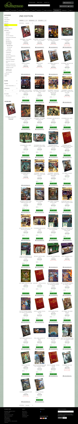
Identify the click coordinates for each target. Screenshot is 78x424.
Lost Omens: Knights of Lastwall (53, 64)
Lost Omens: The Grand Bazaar (67, 310)
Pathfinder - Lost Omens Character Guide (39, 118)
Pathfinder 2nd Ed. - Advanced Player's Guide (53, 145)
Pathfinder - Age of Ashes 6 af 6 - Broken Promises (53, 40)
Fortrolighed (32, 2)
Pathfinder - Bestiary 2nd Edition (67, 64)
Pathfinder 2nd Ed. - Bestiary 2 (25, 173)
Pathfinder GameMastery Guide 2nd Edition (26, 118)
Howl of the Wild (40, 389)
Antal (64, 70)
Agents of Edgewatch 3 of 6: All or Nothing (53, 227)
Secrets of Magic (26, 63)
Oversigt (6, 420)
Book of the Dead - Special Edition (53, 363)
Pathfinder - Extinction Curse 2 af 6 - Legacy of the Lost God (67, 91)
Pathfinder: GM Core (67, 362)
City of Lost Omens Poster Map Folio (53, 337)
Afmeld (64, 415)
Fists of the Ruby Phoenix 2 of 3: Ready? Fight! (67, 282)
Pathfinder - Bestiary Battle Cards (53, 118)
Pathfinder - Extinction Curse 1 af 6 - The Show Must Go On (53, 91)
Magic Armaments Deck (67, 254)
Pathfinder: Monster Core (26, 389)
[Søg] (49, 5)
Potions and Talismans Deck (53, 254)
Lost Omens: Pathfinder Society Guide (53, 201)
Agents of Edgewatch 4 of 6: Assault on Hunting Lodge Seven (67, 228)
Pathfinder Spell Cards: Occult (67, 118)
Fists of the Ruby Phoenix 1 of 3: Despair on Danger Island (53, 282)
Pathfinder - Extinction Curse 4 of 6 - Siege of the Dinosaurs (53, 173)
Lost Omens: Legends (67, 172)
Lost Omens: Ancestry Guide (25, 281)
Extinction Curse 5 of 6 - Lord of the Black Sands (67, 201)
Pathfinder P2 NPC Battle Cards (39, 227)
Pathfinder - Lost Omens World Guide (10, 117)
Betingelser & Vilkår (8, 412)
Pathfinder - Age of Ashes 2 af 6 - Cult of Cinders (39, 40)
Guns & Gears (39, 63)
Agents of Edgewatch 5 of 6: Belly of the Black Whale (26, 255)
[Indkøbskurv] (68, 3)
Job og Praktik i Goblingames (10, 418)
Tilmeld (60, 415)
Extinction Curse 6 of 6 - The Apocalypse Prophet (25, 227)
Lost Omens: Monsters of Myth (26, 337)
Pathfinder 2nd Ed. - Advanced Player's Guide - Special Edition (67, 145)
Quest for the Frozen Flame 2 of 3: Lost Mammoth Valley (67, 337)
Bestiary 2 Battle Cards (39, 254)
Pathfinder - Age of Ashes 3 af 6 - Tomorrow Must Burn (25, 90)
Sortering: (21, 23)
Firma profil (39, 2)
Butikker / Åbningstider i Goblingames (9, 409)
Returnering (7, 416)
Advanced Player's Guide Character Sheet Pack (25, 201)
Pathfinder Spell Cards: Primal (25, 145)
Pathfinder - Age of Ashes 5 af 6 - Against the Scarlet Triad (39, 91)
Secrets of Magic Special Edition (39, 310)
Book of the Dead (26, 362)
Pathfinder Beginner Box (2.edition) (67, 40)
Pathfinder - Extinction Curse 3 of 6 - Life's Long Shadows (39, 173)
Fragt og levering (8, 413)
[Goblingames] (13, 4)
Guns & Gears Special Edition (53, 310)
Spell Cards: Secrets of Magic (39, 337)
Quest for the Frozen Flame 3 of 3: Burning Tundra (39, 363)
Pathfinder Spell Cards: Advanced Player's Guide (39, 145)
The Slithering (39, 200)
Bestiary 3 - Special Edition (39, 281)
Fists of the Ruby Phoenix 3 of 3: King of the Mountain (25, 310)
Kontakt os (46, 2)
